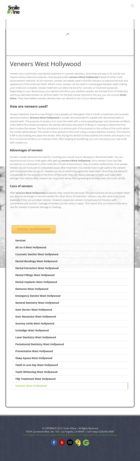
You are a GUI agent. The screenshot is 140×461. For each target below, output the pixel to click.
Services (20, 240)
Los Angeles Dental (33, 434)
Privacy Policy (99, 434)
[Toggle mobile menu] (133, 5)
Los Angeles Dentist (55, 434)
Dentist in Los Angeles (79, 434)
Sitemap (112, 434)
